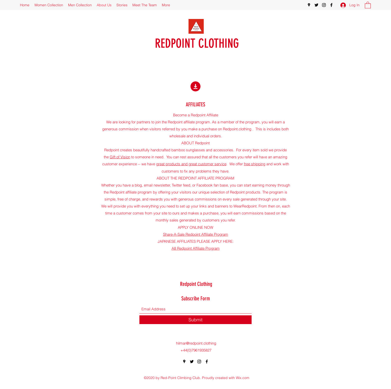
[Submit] (195, 319)
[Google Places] (308, 4)
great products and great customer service (191, 164)
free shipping (254, 164)
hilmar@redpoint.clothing (196, 343)
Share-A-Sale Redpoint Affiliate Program (195, 234)
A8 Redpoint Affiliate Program (196, 248)
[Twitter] (316, 4)
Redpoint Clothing (196, 284)
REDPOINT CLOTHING (197, 43)
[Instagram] (323, 4)
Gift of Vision (120, 157)
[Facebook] (331, 4)
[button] (368, 4)
